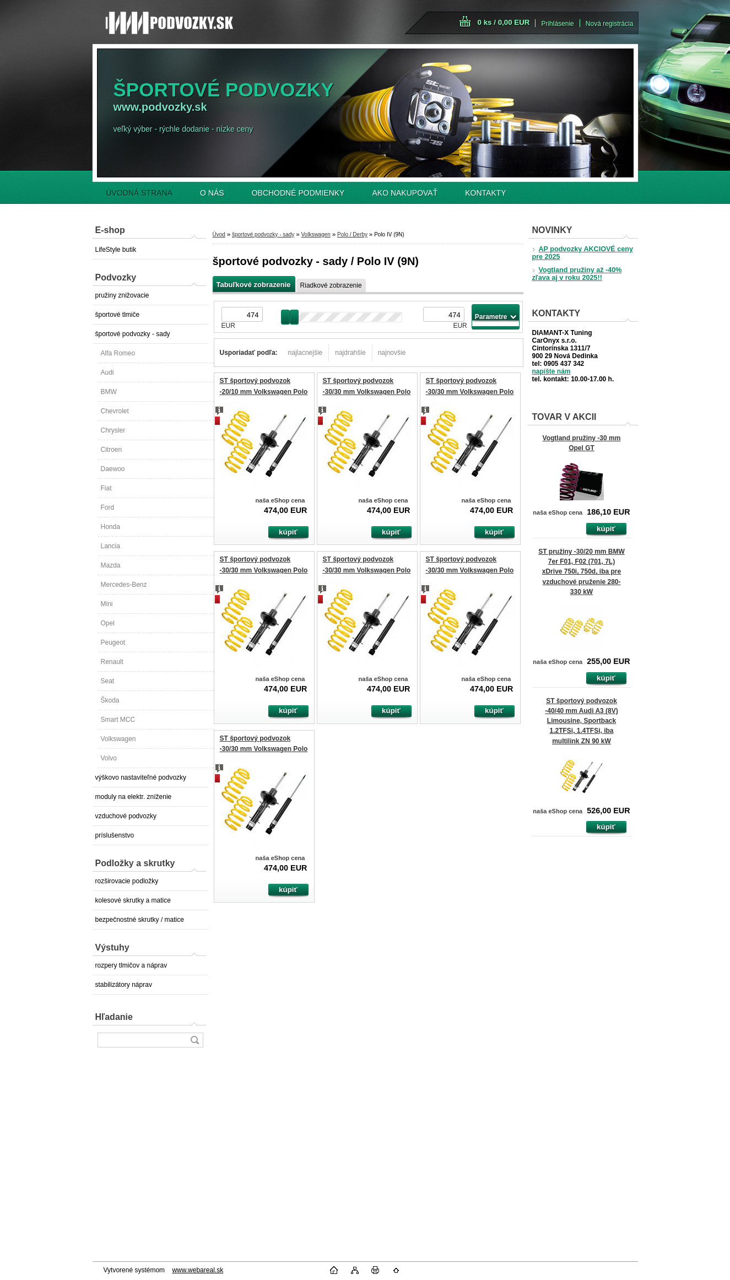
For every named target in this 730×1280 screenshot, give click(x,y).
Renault (112, 662)
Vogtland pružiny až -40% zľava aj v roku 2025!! (577, 274)
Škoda (110, 700)
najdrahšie (350, 353)
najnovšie (392, 353)
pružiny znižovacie (122, 295)
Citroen (111, 449)
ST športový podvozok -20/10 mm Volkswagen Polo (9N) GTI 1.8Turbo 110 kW (264, 391)
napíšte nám (551, 371)
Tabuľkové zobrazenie (254, 284)
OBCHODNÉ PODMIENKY (298, 192)
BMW (109, 392)
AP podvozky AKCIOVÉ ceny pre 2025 (582, 253)
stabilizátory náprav (123, 985)
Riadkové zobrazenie (331, 285)
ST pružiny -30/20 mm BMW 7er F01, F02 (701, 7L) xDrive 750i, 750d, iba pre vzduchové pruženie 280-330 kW (581, 572)
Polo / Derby (352, 234)
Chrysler (113, 430)
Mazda (111, 565)
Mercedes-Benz (124, 584)
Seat (108, 681)
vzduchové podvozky (125, 816)
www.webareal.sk (197, 1270)
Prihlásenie (557, 24)
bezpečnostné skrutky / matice (139, 919)
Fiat (106, 488)
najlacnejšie (305, 353)
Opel (108, 623)
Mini (107, 604)
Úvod (219, 234)
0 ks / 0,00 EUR (504, 22)
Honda (110, 527)
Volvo (109, 758)
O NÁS (212, 192)
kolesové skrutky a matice (133, 900)
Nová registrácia (610, 24)
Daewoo (113, 469)
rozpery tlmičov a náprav (131, 965)
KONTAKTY (485, 192)
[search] (194, 1040)
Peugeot (113, 642)
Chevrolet (115, 411)
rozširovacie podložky (127, 881)
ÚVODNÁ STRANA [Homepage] (139, 192)
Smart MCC (118, 719)
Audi (107, 372)
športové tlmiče (117, 314)
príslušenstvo (114, 835)
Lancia (110, 546)
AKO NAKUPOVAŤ (404, 192)
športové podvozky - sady (132, 334)
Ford (108, 507)
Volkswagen (118, 739)
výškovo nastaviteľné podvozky (141, 777)
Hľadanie (114, 1017)
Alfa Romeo (118, 353)
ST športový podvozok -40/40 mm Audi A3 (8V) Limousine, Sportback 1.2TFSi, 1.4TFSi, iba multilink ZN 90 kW (581, 721)
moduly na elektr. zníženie (133, 797)
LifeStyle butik (116, 249)
